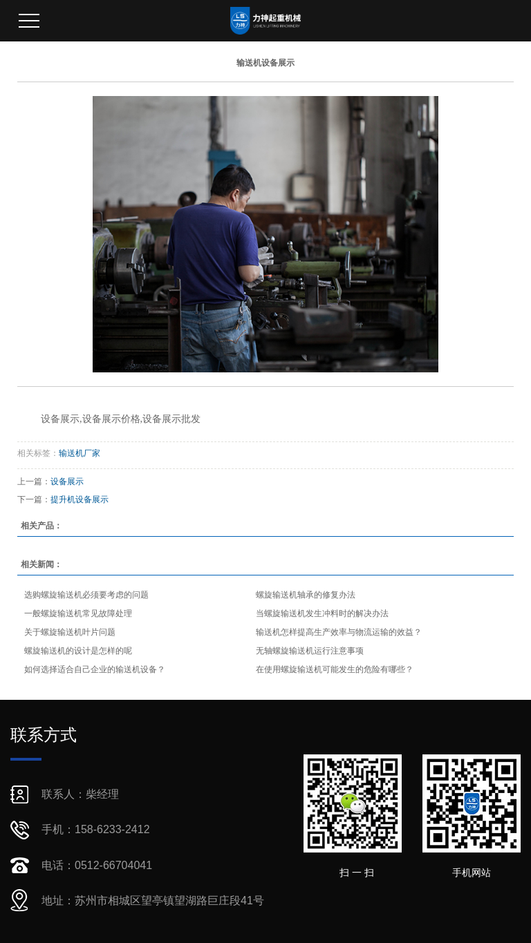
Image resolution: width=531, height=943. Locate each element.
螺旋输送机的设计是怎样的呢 (78, 651)
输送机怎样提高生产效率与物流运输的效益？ (339, 632)
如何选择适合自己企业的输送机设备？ (94, 669)
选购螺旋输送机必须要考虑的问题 (86, 595)
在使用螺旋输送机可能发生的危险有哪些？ (334, 669)
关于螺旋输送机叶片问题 (69, 632)
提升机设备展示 (79, 499)
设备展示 (67, 481)
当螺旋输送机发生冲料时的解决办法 (322, 613)
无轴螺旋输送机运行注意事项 (310, 651)
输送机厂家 (79, 453)
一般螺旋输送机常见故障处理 (78, 613)
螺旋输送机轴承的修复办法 (305, 595)
